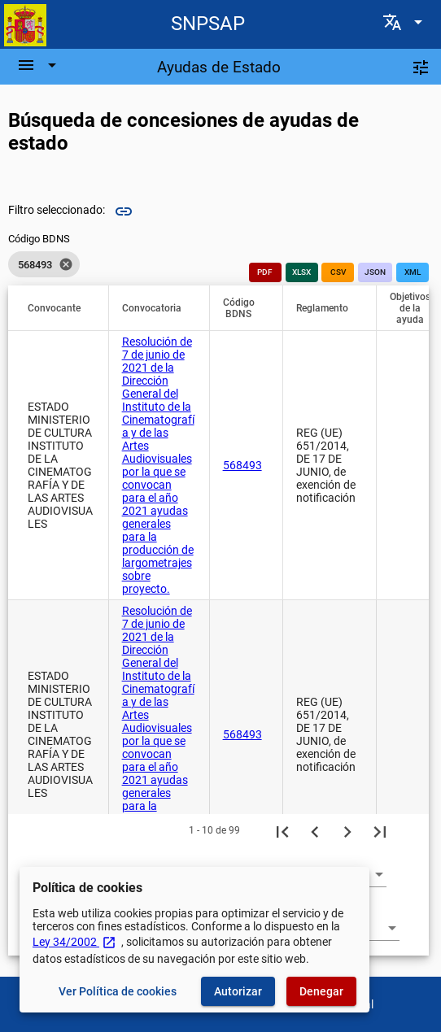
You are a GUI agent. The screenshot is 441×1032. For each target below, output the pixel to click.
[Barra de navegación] (39, 65)
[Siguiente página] (347, 830)
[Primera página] (282, 830)
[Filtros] (420, 66)
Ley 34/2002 (74, 941)
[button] (61, 308)
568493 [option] (44, 264)
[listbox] (44, 264)
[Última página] (380, 830)
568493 (242, 465)
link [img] (123, 211)
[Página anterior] (315, 830)
